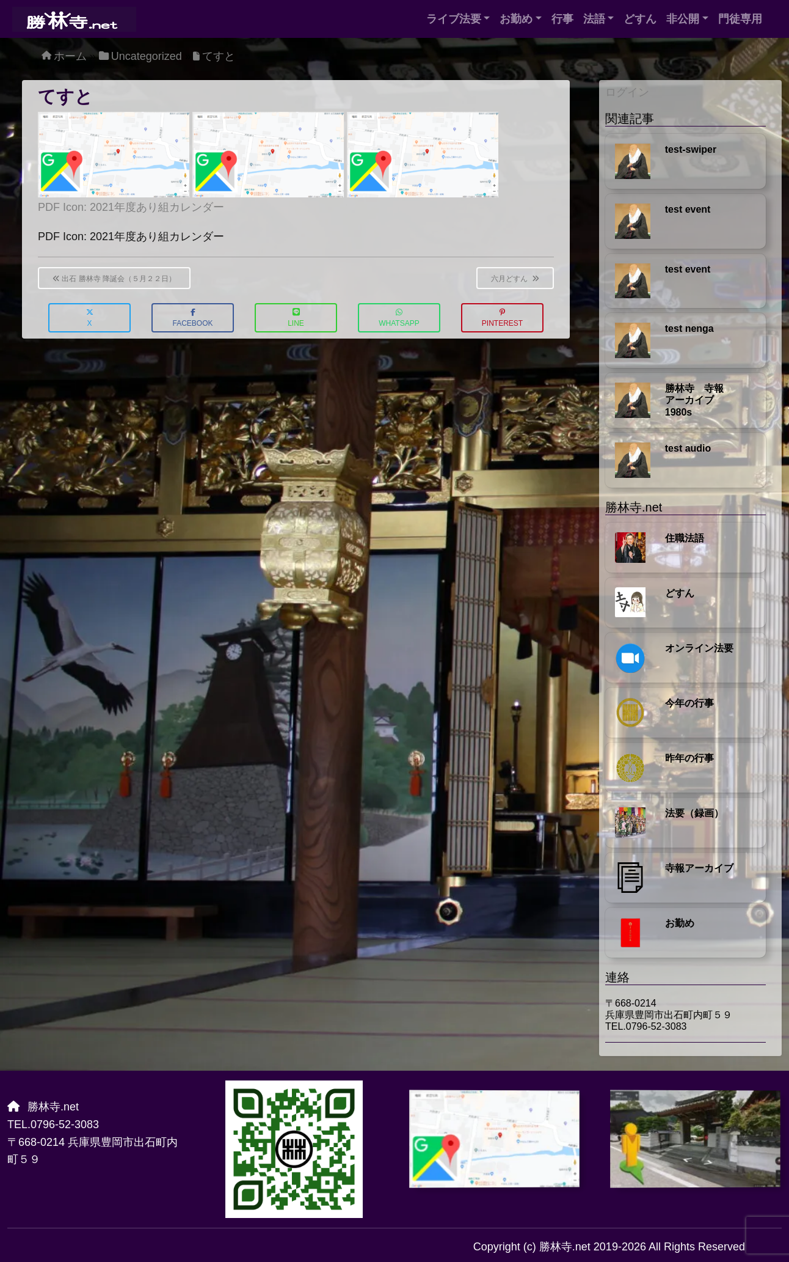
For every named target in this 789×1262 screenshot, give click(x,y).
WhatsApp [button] (399, 318)
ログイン (627, 92)
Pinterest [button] (502, 318)
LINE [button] (296, 318)
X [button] (89, 318)
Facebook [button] (192, 318)
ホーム (70, 56)
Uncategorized (146, 56)
